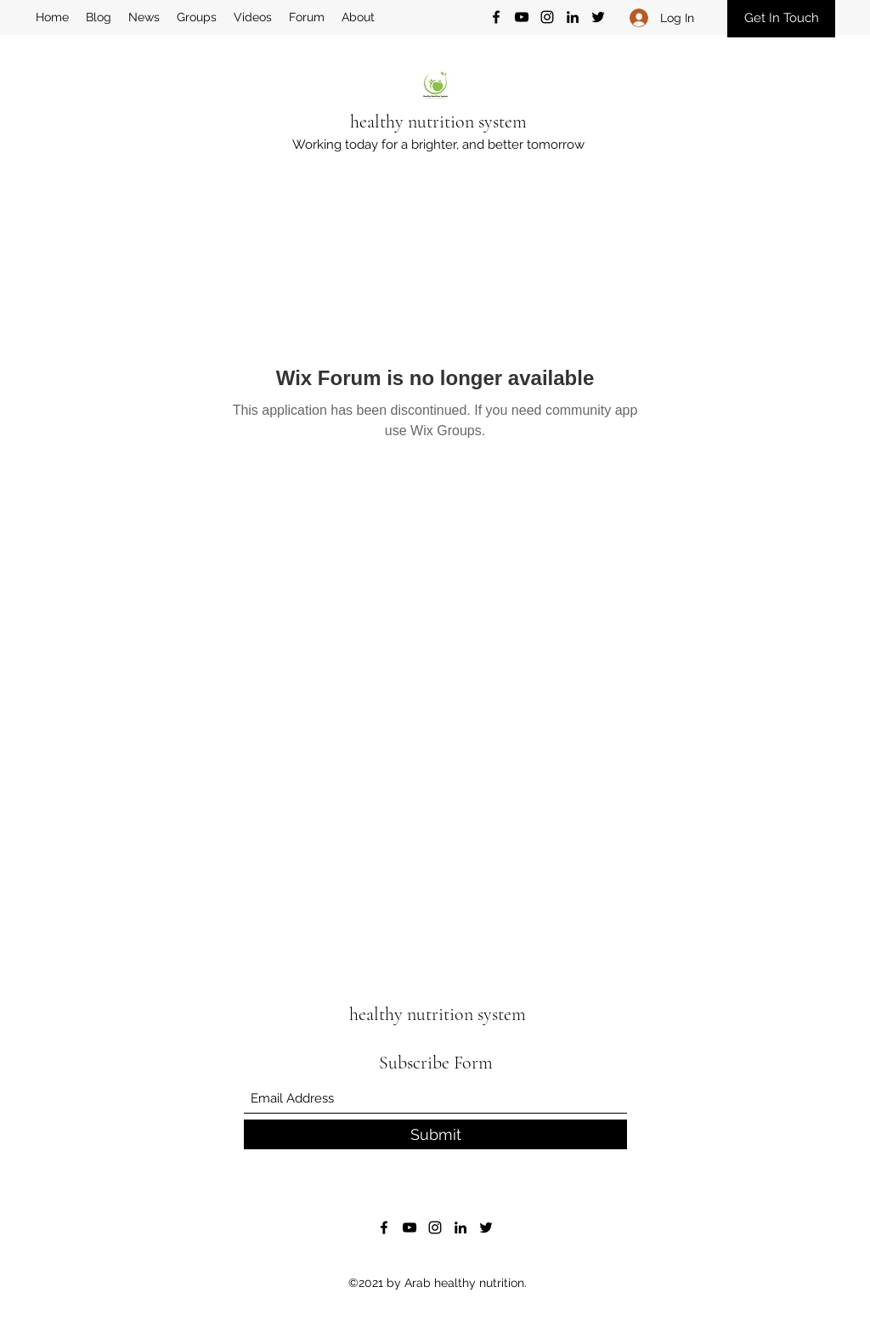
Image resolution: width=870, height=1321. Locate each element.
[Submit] (435, 1134)
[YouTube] (521, 17)
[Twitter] (598, 17)
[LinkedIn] (572, 17)
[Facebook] (496, 17)
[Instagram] (547, 17)
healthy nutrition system (438, 122)
